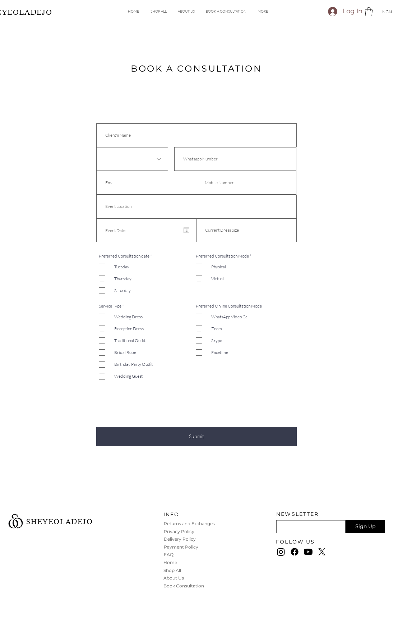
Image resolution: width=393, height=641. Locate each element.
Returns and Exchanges (190, 523)
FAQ (169, 554)
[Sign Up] (365, 526)
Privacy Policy (179, 531)
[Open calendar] (186, 230)
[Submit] (196, 436)
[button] (262, 12)
